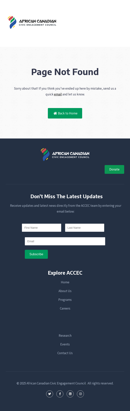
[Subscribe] (36, 254)
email (58, 94)
